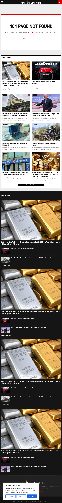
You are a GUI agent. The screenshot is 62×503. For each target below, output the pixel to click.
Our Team (34, 501)
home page (30, 32)
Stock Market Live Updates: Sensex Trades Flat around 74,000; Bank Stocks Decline (31, 257)
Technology (35, 62)
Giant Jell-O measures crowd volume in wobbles (23, 248)
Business (5, 62)
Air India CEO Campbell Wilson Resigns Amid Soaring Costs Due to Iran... (29, 327)
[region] (21, 491)
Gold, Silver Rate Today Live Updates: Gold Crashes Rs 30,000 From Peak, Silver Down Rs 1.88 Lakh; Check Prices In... (16, 83)
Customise (10, 496)
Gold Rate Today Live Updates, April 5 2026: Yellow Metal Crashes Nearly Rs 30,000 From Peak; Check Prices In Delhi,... (45, 174)
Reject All (21, 496)
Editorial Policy (27, 501)
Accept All (31, 496)
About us (40, 501)
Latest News (6, 57)
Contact (45, 501)
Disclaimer (20, 501)
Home (14, 501)
